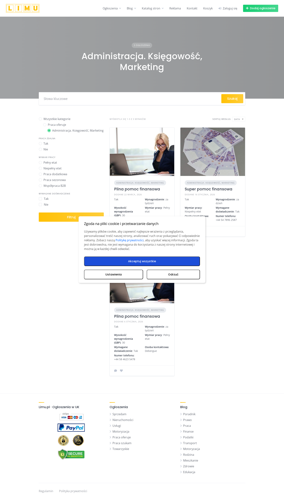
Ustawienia (113, 274)
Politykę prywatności (130, 240)
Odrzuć (173, 274)
